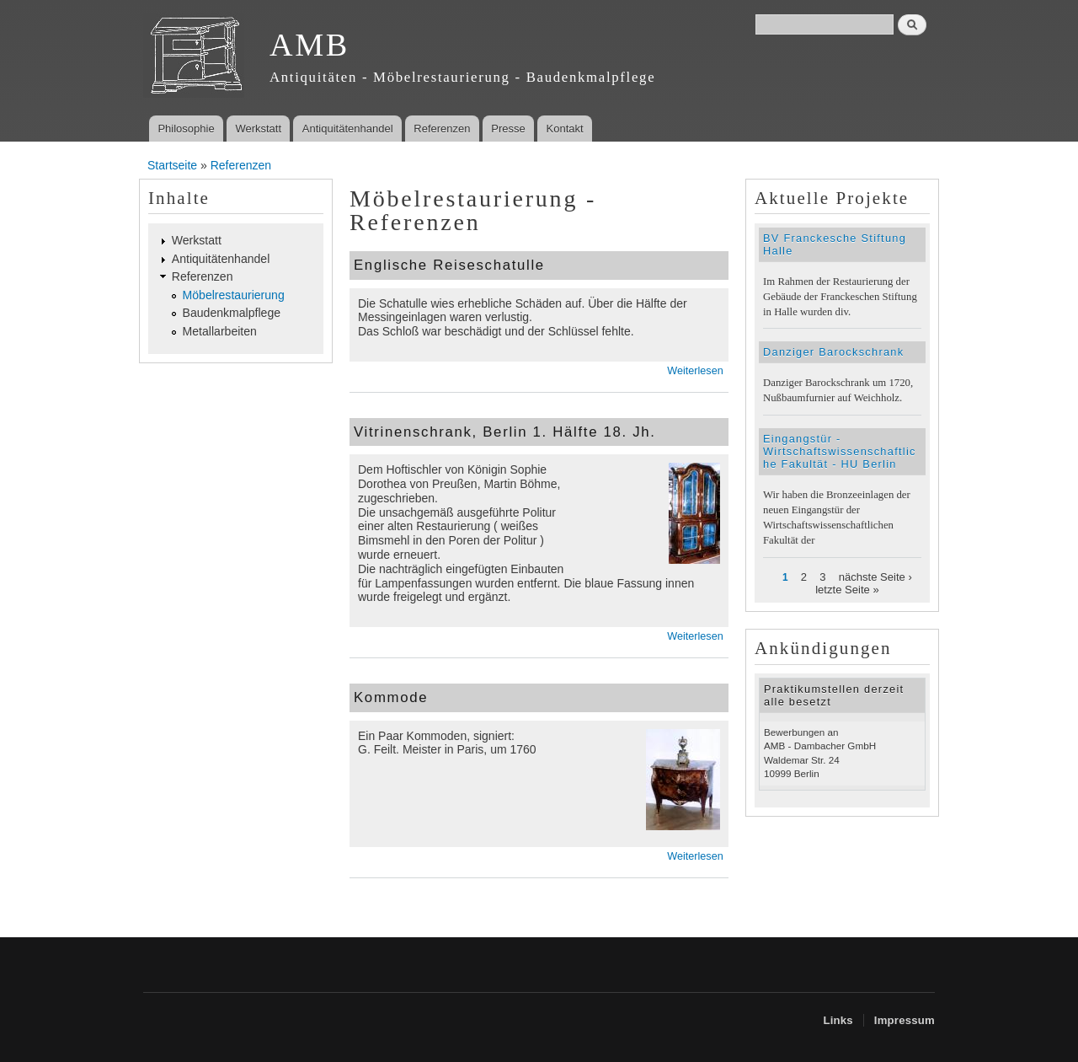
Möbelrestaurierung (234, 295)
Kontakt (565, 128)
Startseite (172, 165)
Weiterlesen (695, 371)
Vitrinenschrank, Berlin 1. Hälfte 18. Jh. (505, 432)
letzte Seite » (847, 589)
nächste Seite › (875, 577)
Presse (508, 128)
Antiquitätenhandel (347, 128)
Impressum (904, 1020)
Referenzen (442, 128)
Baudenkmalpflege (232, 312)
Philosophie (185, 128)
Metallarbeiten (220, 331)
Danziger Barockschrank (833, 352)
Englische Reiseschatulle (449, 265)
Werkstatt (258, 128)
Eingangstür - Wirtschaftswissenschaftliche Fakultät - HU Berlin (839, 451)
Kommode (391, 697)
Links (837, 1020)
